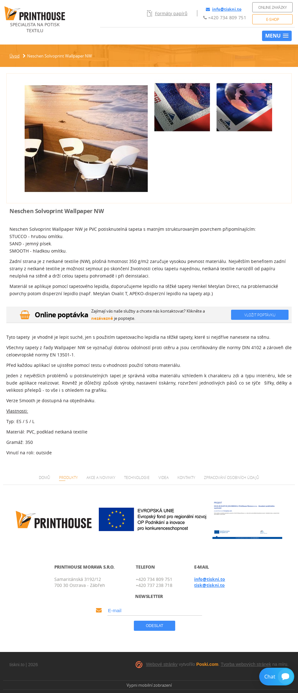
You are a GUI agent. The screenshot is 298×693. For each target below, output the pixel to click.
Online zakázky (272, 7)
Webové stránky (161, 664)
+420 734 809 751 (224, 18)
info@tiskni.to (223, 9)
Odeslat (154, 626)
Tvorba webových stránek (246, 664)
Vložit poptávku (260, 314)
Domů (44, 477)
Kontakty (186, 477)
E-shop (272, 19)
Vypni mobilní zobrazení (149, 685)
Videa (163, 477)
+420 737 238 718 (154, 585)
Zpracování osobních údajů (231, 477)
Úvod (14, 56)
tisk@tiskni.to (209, 585)
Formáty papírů (167, 13)
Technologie (137, 477)
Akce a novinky (100, 477)
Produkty (68, 477)
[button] (277, 36)
